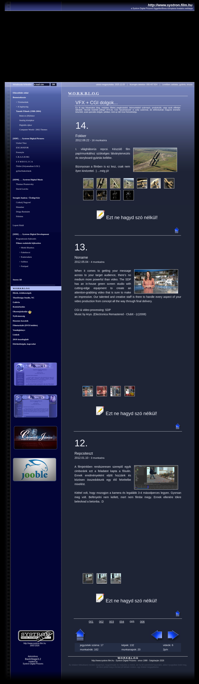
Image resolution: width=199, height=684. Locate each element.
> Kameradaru (22, 257)
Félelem (18, 216)
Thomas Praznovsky (23, 184)
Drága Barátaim (21, 212)
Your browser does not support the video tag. (99, 46)
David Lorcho (20, 189)
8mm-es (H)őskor (24, 115)
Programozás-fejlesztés (24, 238)
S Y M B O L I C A (23, 161)
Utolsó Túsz (20, 143)
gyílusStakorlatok (22, 171)
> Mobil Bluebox (23, 248)
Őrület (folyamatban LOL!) (26, 166)
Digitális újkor (22, 125)
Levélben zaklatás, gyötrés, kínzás (178, 84)
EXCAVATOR (21, 148)
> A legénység (20, 107)
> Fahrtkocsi (21, 252)
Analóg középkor (23, 120)
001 (91, 621)
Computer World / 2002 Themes (30, 130)
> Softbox (20, 261)
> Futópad (20, 266)
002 (101, 621)
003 (111, 621)
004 (122, 621)
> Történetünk (20, 102)
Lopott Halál (18, 225)
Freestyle (18, 152)
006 (142, 621)
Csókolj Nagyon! (22, 202)
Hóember (18, 207)
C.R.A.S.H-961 (21, 157)
